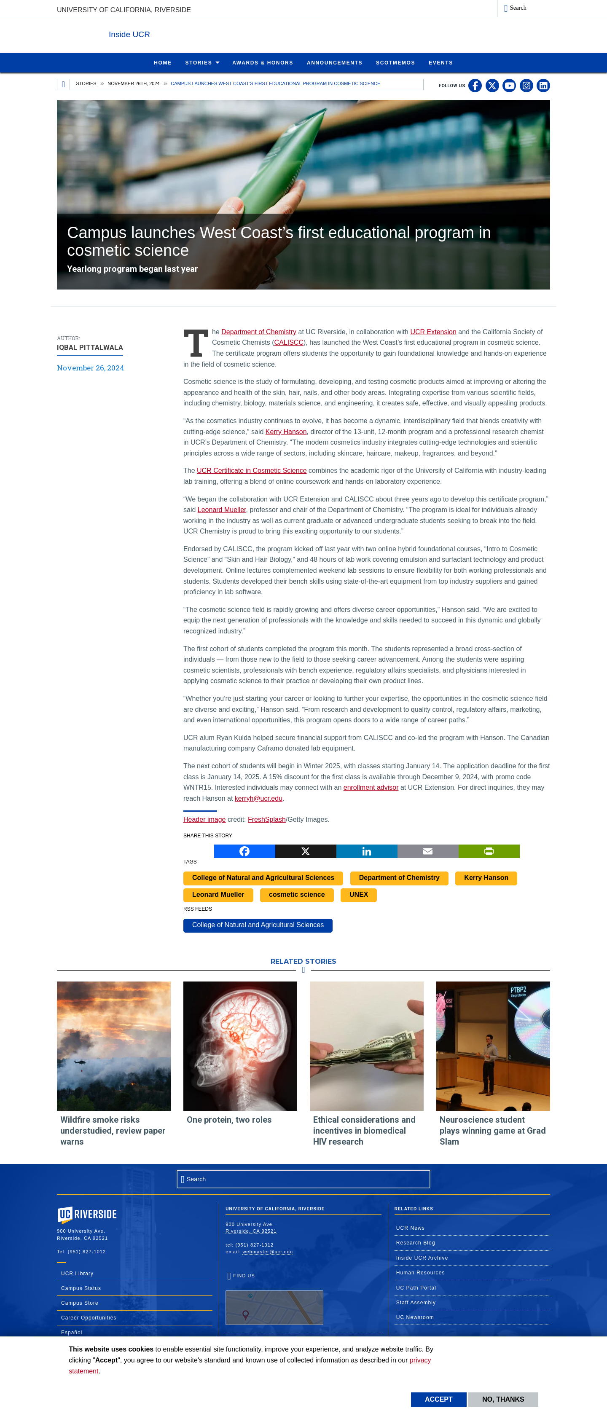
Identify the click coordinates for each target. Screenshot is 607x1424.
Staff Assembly (416, 1302)
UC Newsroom (415, 1317)
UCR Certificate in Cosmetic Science (252, 470)
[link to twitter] (492, 85)
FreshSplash (267, 819)
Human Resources (420, 1272)
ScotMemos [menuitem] (395, 62)
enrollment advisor (371, 787)
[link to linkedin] (543, 85)
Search (518, 7)
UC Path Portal (416, 1287)
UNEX (358, 894)
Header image (204, 819)
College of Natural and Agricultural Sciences (263, 877)
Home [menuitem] (163, 62)
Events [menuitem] (441, 62)
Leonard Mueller (222, 509)
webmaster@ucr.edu (267, 1251)
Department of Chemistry (258, 331)
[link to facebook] (475, 85)
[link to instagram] (526, 85)
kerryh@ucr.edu (258, 798)
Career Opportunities (88, 1317)
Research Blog (415, 1242)
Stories (86, 83)
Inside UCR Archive (422, 1257)
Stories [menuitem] (198, 62)
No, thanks (503, 1399)
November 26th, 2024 (133, 83)
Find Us (274, 1299)
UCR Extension (433, 331)
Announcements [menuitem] (335, 62)
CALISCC (289, 342)
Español (71, 1332)
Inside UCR (159, 33)
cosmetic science (297, 894)
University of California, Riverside (124, 9)
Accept (439, 1399)
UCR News (410, 1228)
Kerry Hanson (286, 431)
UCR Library (77, 1273)
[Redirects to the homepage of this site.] (63, 84)
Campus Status (81, 1288)
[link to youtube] (509, 85)
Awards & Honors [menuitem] (262, 62)
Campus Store (80, 1303)
